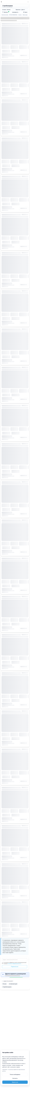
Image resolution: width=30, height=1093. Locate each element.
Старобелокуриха (7, 987)
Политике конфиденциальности (14, 963)
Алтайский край (13, 983)
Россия (4, 983)
